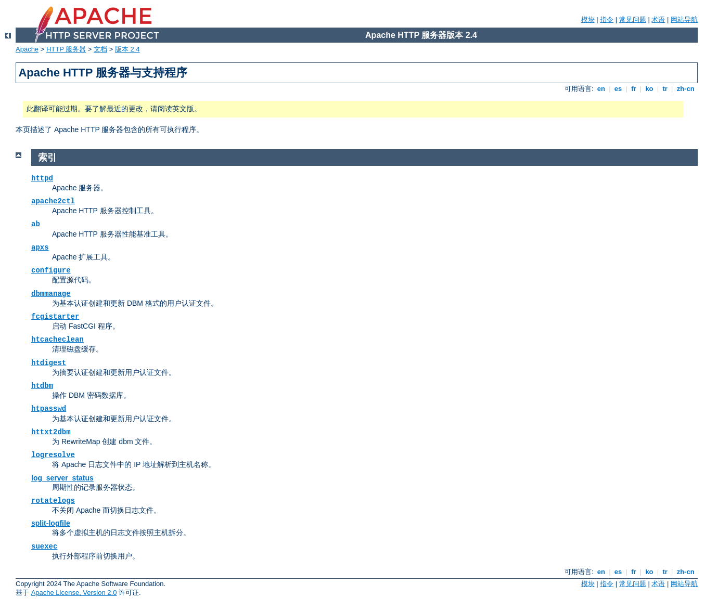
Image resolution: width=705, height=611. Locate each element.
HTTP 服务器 (66, 49)
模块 (588, 19)
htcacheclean (57, 339)
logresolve (53, 455)
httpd (42, 178)
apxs (40, 247)
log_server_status (62, 478)
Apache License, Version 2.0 (74, 592)
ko (649, 89)
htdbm (42, 386)
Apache (27, 49)
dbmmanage (51, 294)
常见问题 (632, 19)
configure (51, 270)
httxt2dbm (51, 432)
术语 (658, 19)
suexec (44, 546)
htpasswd (48, 409)
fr (634, 89)
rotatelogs (53, 501)
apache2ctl (53, 201)
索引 (47, 157)
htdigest (48, 363)
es (618, 89)
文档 (100, 49)
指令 (606, 19)
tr (665, 89)
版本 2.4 (127, 49)
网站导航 (684, 19)
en (601, 89)
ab (35, 224)
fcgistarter (55, 317)
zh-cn (685, 89)
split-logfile (50, 523)
